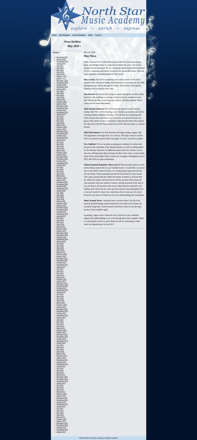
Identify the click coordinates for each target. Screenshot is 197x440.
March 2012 (61, 392)
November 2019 (62, 210)
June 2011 (60, 411)
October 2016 (61, 288)
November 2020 (62, 184)
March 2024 (61, 100)
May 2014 (60, 349)
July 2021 (60, 167)
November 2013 (62, 360)
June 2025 (60, 68)
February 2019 (62, 229)
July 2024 (60, 91)
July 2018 (60, 243)
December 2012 (62, 377)
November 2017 (62, 260)
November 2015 (62, 311)
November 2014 (62, 337)
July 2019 (60, 218)
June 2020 (60, 195)
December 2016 (62, 284)
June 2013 (60, 370)
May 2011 (60, 413)
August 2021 (61, 165)
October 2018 (61, 237)
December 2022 (62, 131)
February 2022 (62, 152)
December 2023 (62, 106)
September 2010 (62, 430)
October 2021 (61, 161)
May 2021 (60, 171)
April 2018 (60, 250)
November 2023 (62, 108)
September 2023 (62, 112)
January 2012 (61, 396)
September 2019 (62, 214)
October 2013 (61, 362)
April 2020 (60, 199)
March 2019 (61, 227)
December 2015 (62, 309)
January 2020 (61, 205)
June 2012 (60, 387)
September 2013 (62, 364)
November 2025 (62, 57)
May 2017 (60, 273)
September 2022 (62, 138)
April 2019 (60, 224)
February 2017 (62, 279)
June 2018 (60, 246)
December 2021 (62, 157)
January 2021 (61, 180)
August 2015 (61, 318)
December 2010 (62, 423)
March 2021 (61, 176)
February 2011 (62, 419)
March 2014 (61, 353)
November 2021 (62, 159)
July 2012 (60, 385)
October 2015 (61, 313)
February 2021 (62, 178)
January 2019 (61, 231)
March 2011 (61, 417)
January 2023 (61, 129)
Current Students (79, 35)
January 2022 (61, 154)
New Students (64, 35)
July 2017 (60, 269)
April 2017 (60, 275)
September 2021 (62, 163)
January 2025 (61, 78)
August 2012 (61, 383)
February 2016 (62, 305)
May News (90, 55)
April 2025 (60, 72)
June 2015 (60, 322)
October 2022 (61, 135)
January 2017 (61, 281)
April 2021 (60, 174)
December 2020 (62, 182)
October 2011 (61, 402)
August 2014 (61, 343)
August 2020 (61, 191)
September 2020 (62, 188)
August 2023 (61, 114)
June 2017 (60, 271)
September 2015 (62, 315)
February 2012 (62, 394)
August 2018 (61, 241)
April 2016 (60, 301)
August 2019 (61, 216)
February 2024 (62, 102)
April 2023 (60, 123)
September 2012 (62, 381)
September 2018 (62, 239)
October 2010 (61, 428)
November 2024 (62, 83)
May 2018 (60, 248)
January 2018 (61, 256)
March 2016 (61, 303)
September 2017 (62, 265)
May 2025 (60, 70)
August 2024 (61, 89)
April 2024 (60, 97)
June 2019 (60, 220)
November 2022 (62, 133)
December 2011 (62, 398)
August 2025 (61, 64)
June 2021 (60, 169)
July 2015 (60, 320)
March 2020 (61, 201)
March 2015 (61, 328)
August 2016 (61, 292)
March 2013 (61, 375)
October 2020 (61, 186)
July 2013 (60, 368)
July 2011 (60, 409)
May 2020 (60, 197)
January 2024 (61, 104)
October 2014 (61, 339)
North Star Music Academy (98, 15)
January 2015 (61, 332)
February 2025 (62, 76)
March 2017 (61, 277)
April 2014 (60, 351)
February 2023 (62, 127)
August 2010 (61, 432)
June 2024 (60, 93)
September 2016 (62, 290)
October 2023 (61, 110)
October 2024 (61, 85)
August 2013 (61, 366)
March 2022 (61, 150)
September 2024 (62, 87)
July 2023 (60, 116)
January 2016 (61, 307)
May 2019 (60, 222)
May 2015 (60, 324)
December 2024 (62, 81)
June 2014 (60, 347)
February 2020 (62, 203)
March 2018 (61, 252)
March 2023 (61, 125)
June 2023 (60, 119)
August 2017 (61, 267)
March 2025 (61, 74)
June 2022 (60, 144)
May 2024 (60, 95)
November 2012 (62, 379)
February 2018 (62, 254)
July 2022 (60, 142)
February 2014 (62, 356)
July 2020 (60, 193)
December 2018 (62, 233)
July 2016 (60, 294)
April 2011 (60, 415)
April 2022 (60, 148)
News (90, 35)
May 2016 (60, 299)
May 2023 (60, 121)
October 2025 (61, 59)
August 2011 (61, 406)
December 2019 (62, 207)
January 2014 (61, 358)
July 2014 (60, 345)
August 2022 (61, 140)
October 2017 (61, 262)
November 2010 (62, 425)
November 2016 (62, 286)
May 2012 (60, 389)
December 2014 (62, 334)
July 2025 (60, 66)
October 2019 (61, 212)
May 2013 (60, 373)
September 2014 (62, 341)
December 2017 (62, 258)
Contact (98, 35)
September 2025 (62, 61)
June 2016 (60, 296)
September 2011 (62, 404)
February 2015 (62, 330)
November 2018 (62, 235)
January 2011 (61, 421)
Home (54, 35)
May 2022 (60, 146)
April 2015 (60, 326)
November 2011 (62, 400)
